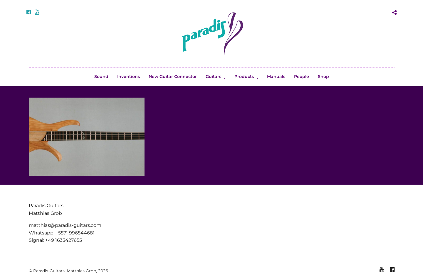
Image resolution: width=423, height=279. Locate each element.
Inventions (128, 76)
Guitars (213, 76)
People (301, 76)
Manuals (276, 76)
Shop (323, 76)
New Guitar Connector (173, 76)
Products (244, 76)
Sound (101, 76)
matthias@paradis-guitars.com (65, 225)
